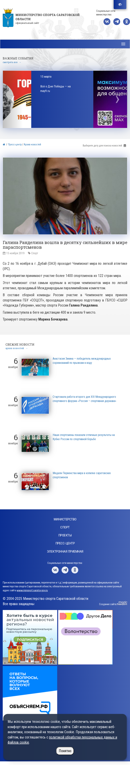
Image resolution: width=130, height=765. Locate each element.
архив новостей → (16, 348)
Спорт (34, 253)
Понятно (65, 751)
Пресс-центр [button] (65, 543)
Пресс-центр (15, 144)
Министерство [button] (65, 519)
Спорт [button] (65, 527)
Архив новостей (32, 144)
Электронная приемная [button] (65, 551)
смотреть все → (12, 62)
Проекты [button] (65, 535)
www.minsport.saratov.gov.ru (32, 590)
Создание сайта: (108, 604)
